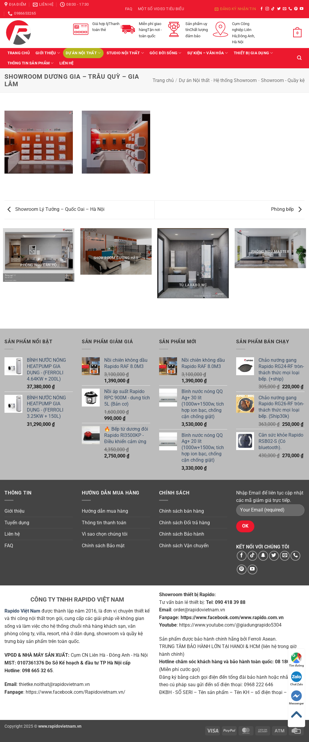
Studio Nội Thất (125, 53)
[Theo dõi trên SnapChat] (263, 556)
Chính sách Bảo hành (181, 534)
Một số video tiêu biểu (161, 9)
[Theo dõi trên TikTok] (273, 9)
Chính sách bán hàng (181, 511)
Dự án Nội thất (83, 53)
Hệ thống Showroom (235, 80)
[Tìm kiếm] (299, 58)
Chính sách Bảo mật (103, 545)
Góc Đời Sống (166, 53)
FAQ (128, 9)
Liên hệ (66, 63)
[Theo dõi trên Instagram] (267, 9)
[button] (235, 9)
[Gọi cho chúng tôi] (290, 9)
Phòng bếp (286, 209)
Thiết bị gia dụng (253, 53)
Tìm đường (296, 660)
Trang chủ (18, 53)
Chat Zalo (296, 678)
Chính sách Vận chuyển (184, 545)
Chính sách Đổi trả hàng (184, 522)
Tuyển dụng (16, 522)
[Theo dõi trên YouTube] (301, 9)
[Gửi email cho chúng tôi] (284, 9)
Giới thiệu (48, 53)
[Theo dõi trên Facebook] (261, 9)
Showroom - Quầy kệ (283, 80)
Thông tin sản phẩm (30, 63)
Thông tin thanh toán (104, 522)
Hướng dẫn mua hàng (105, 511)
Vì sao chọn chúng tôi (104, 534)
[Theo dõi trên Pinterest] (296, 9)
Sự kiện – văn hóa (207, 53)
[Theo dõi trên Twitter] (279, 9)
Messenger (296, 697)
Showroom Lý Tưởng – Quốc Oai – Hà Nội (55, 209)
